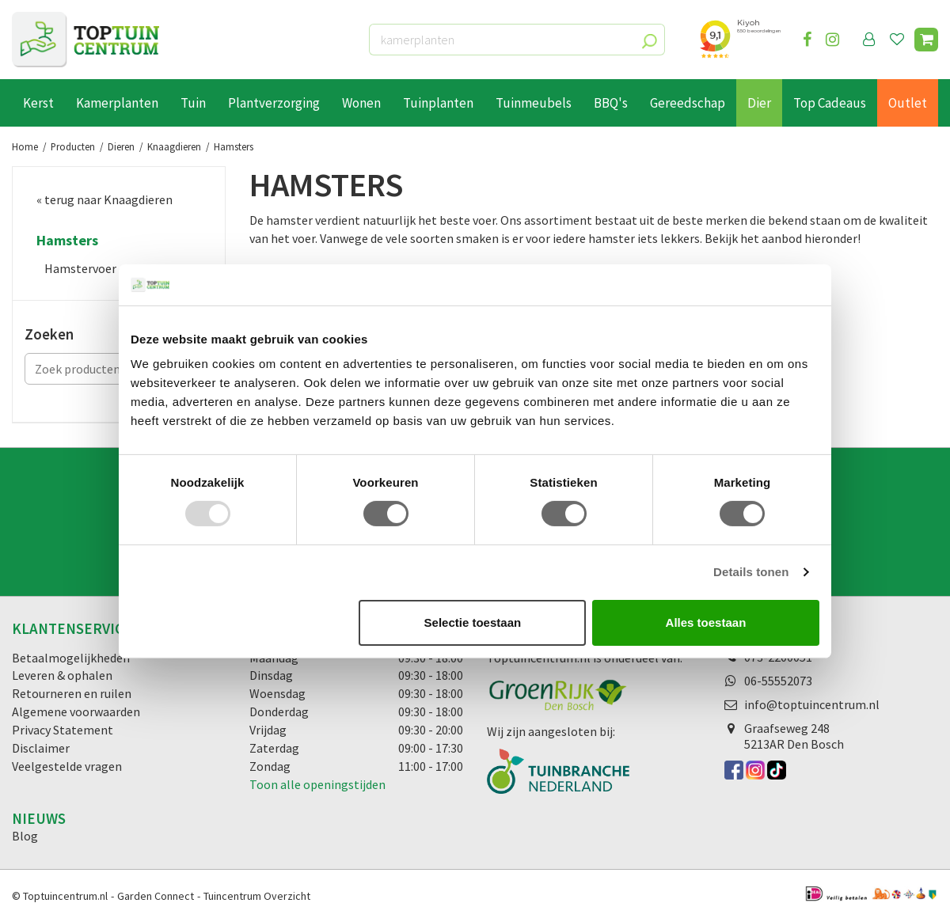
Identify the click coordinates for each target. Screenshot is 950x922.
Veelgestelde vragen (67, 766)
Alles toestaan (706, 622)
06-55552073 (778, 681)
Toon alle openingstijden (317, 784)
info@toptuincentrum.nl (812, 704)
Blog (25, 836)
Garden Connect (155, 896)
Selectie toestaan (473, 622)
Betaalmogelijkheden (71, 658)
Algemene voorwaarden (76, 711)
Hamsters (67, 241)
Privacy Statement (62, 730)
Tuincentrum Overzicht (256, 896)
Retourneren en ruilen (71, 693)
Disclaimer (41, 748)
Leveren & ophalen (62, 675)
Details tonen (750, 572)
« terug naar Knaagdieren (104, 199)
